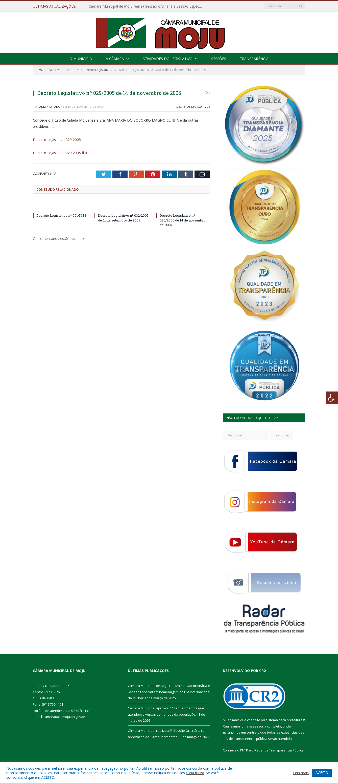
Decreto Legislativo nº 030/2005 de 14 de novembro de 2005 (183, 220)
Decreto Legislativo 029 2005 (57, 139)
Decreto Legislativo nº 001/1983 (61, 215)
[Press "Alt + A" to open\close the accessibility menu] (332, 398)
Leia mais (195, 772)
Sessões (218, 58)
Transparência (254, 58)
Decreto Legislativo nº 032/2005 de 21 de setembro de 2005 (123, 217)
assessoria (257, 726)
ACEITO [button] (322, 772)
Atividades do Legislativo (167, 58)
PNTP (244, 750)
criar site (253, 720)
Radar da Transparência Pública (279, 750)
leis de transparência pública (245, 738)
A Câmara (115, 58)
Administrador (50, 106)
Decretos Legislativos (193, 106)
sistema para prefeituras (285, 720)
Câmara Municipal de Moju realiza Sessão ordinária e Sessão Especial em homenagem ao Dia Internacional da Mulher (147, 6)
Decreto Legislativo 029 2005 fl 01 (61, 152)
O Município (80, 58)
